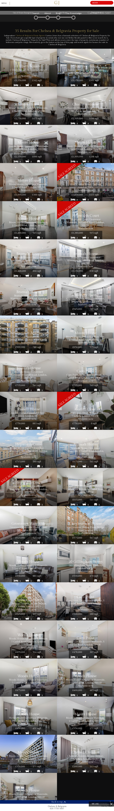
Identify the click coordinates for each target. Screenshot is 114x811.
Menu (4, 3)
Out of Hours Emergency (23, 13)
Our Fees (62, 13)
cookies (103, 803)
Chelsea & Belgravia (57, 807)
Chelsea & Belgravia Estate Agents (30, 35)
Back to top (57, 802)
